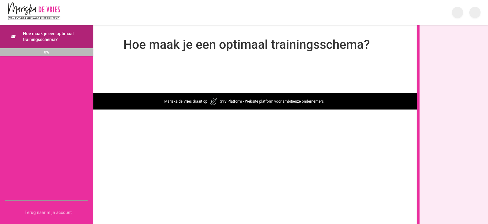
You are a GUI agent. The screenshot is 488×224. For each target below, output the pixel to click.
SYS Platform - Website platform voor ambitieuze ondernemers (272, 101)
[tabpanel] (298, 60)
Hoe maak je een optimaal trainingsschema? (42, 36)
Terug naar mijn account (48, 212)
